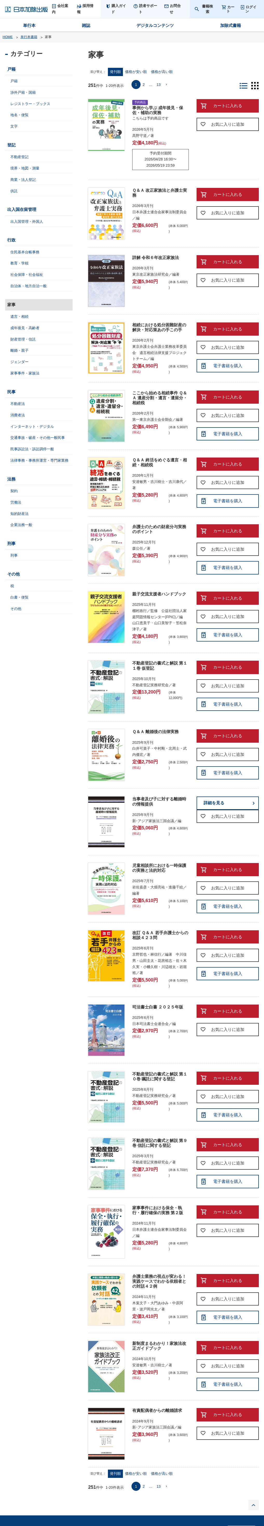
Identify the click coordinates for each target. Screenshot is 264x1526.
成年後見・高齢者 (24, 328)
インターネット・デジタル (32, 426)
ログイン (250, 9)
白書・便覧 (19, 597)
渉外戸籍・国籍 (23, 92)
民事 (11, 392)
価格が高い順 (162, 72)
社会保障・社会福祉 (26, 274)
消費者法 (17, 415)
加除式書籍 (230, 25)
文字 (14, 126)
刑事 (11, 543)
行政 (11, 240)
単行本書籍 (28, 37)
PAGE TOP (253, 1505)
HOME (8, 37)
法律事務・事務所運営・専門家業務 (39, 460)
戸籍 (11, 69)
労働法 (15, 502)
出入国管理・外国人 (26, 221)
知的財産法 (19, 514)
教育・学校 (19, 263)
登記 (11, 145)
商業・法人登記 (23, 180)
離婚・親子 (19, 350)
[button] (166, 85)
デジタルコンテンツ (155, 25)
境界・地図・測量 (24, 168)
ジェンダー (19, 362)
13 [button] (159, 85)
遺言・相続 (19, 316)
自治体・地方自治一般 (28, 286)
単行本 (29, 25)
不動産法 (17, 404)
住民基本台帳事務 (24, 252)
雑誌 (86, 25)
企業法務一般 (21, 525)
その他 (13, 574)
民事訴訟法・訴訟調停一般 (32, 449)
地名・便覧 (19, 115)
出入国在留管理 (21, 209)
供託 (14, 191)
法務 (11, 479)
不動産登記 (19, 157)
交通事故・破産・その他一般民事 (37, 438)
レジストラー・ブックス (30, 104)
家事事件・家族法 (24, 373)
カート (230, 9)
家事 (11, 305)
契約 (14, 491)
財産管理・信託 (23, 339)
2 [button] (144, 85)
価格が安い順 (136, 72)
